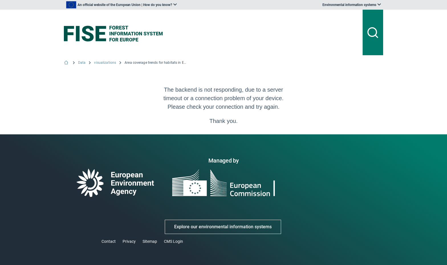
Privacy (129, 241)
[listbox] (121, 5)
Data (82, 63)
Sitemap (150, 241)
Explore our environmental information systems (223, 226)
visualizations (105, 63)
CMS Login (173, 241)
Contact (108, 241)
